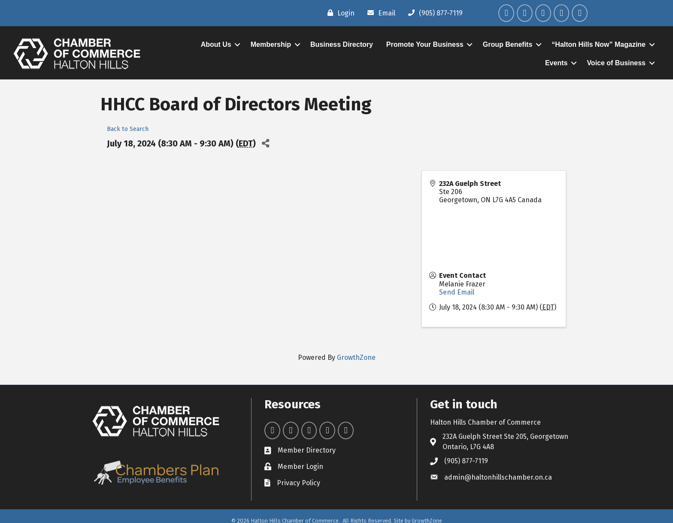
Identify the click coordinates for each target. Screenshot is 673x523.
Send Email (456, 292)
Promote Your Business (425, 44)
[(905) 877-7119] (433, 13)
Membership (271, 44)
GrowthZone (356, 357)
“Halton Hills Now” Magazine (599, 44)
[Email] (379, 13)
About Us (216, 44)
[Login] (339, 13)
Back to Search (128, 129)
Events (556, 63)
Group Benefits (508, 44)
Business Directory (341, 44)
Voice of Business (616, 63)
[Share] (265, 143)
